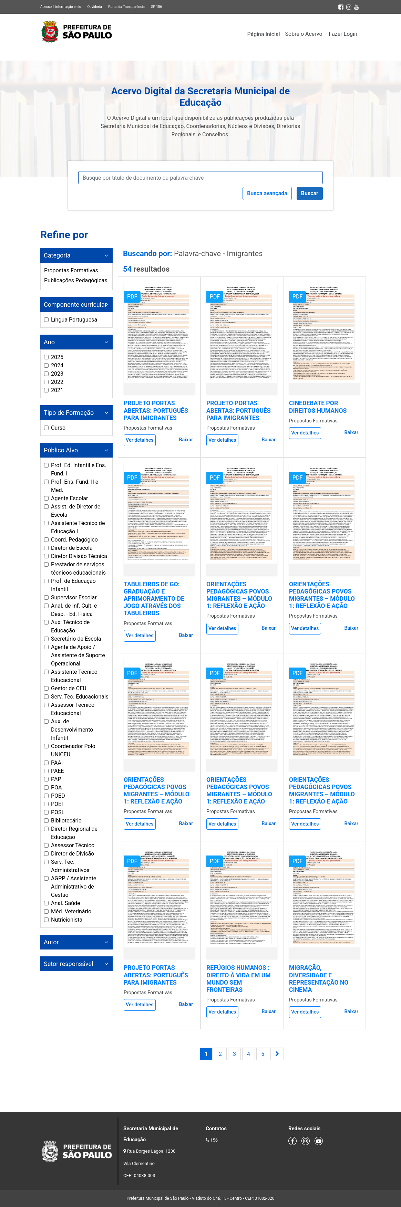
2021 (57, 390)
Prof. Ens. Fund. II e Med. (74, 486)
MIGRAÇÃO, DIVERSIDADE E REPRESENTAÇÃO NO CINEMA (318, 978)
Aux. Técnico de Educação (70, 626)
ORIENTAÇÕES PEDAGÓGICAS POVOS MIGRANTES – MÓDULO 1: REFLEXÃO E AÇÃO (239, 595)
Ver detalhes (140, 440)
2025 (57, 357)
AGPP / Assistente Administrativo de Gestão (73, 886)
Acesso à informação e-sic (60, 7)
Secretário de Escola (76, 639)
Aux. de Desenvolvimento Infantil (72, 729)
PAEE (57, 771)
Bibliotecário (66, 820)
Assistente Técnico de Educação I (78, 527)
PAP (56, 779)
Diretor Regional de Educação (74, 833)
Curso (58, 427)
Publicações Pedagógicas (75, 280)
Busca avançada (267, 193)
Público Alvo (61, 450)
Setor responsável (68, 963)
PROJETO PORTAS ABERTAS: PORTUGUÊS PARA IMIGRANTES (156, 410)
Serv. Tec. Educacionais (80, 696)
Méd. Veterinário (71, 911)
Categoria (57, 255)
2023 (57, 373)
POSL (57, 812)
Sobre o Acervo (303, 34)
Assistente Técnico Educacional (74, 676)
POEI (57, 804)
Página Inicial (263, 34)
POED (58, 796)
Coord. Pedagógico (74, 539)
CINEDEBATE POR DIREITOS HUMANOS (318, 407)
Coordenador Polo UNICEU (73, 750)
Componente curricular (75, 304)
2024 (57, 365)
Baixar (186, 440)
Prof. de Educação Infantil (73, 585)
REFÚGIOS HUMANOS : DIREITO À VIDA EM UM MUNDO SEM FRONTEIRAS (238, 978)
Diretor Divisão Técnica (79, 556)
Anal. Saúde (65, 903)
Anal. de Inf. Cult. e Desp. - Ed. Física (74, 609)
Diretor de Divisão (72, 853)
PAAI (57, 762)
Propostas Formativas (71, 270)
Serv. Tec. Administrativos (70, 866)
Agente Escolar (69, 498)
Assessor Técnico (72, 845)
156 (214, 1140)
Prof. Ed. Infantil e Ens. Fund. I (78, 469)
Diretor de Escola (72, 548)
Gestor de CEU (68, 688)
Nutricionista (66, 919)
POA (56, 787)
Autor (51, 942)
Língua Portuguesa (74, 319)
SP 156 (156, 7)
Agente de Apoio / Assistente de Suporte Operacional (78, 655)
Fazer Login (343, 34)
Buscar (309, 193)
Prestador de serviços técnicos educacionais (78, 568)
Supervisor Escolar (74, 597)
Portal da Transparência (126, 7)
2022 (57, 382)
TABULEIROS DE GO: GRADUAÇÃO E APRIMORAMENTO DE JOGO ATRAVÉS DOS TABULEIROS (154, 599)
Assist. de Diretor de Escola (75, 510)
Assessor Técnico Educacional (72, 709)
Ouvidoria (94, 7)
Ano (49, 342)
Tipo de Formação (69, 412)
